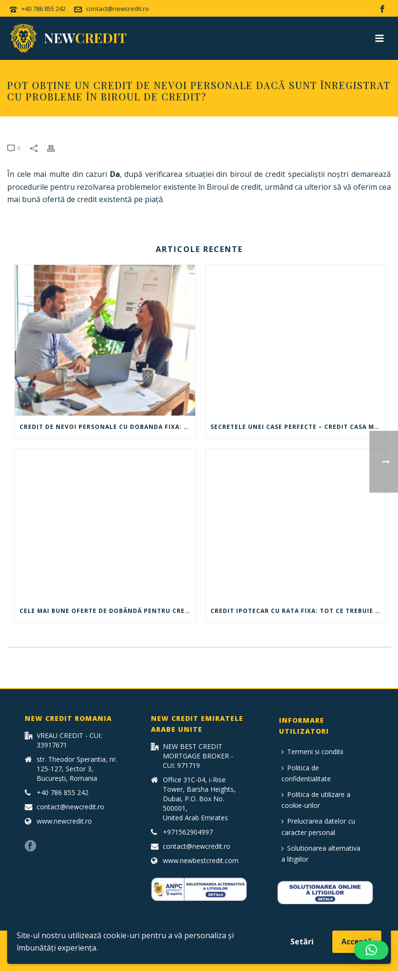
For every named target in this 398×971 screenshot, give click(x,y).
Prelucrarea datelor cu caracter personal (318, 826)
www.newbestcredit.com (201, 860)
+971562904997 (188, 832)
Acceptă (356, 941)
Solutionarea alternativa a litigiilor (320, 854)
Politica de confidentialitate (306, 773)
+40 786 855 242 (43, 8)
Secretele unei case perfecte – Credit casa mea (296, 427)
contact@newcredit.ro (117, 8)
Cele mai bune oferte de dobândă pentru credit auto (107, 611)
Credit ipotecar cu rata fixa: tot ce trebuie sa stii (298, 611)
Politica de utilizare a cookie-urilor (315, 800)
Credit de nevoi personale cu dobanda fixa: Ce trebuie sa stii (107, 427)
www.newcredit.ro (64, 821)
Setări (302, 941)
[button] (371, 950)
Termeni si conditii (312, 751)
